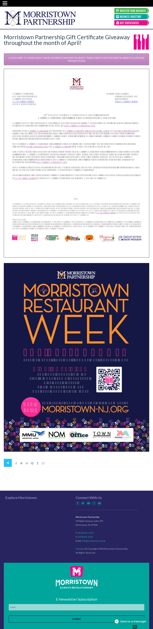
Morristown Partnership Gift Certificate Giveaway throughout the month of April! (67, 40)
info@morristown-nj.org (93, 540)
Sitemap (80, 548)
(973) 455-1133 (85, 532)
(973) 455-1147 (85, 536)
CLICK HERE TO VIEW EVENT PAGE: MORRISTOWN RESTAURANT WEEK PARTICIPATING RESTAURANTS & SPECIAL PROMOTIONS (76, 59)
